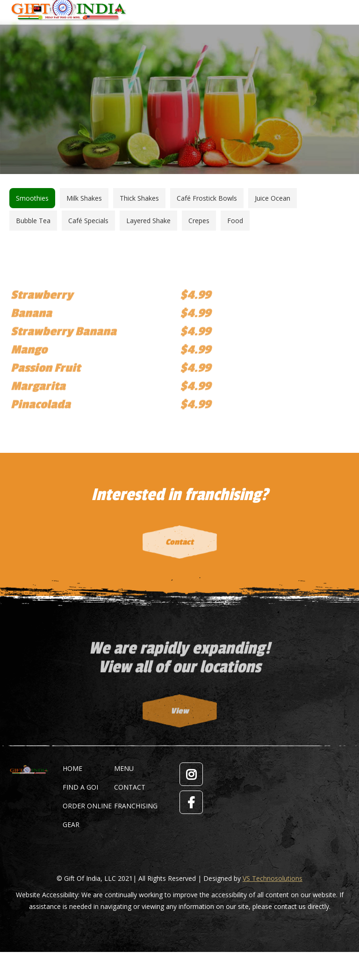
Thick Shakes (139, 198)
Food (235, 220)
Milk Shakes (84, 198)
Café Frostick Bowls (207, 198)
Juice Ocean (272, 198)
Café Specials (88, 220)
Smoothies (32, 198)
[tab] (32, 198)
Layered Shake (148, 220)
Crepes (198, 220)
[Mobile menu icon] (343, 7)
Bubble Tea (33, 220)
